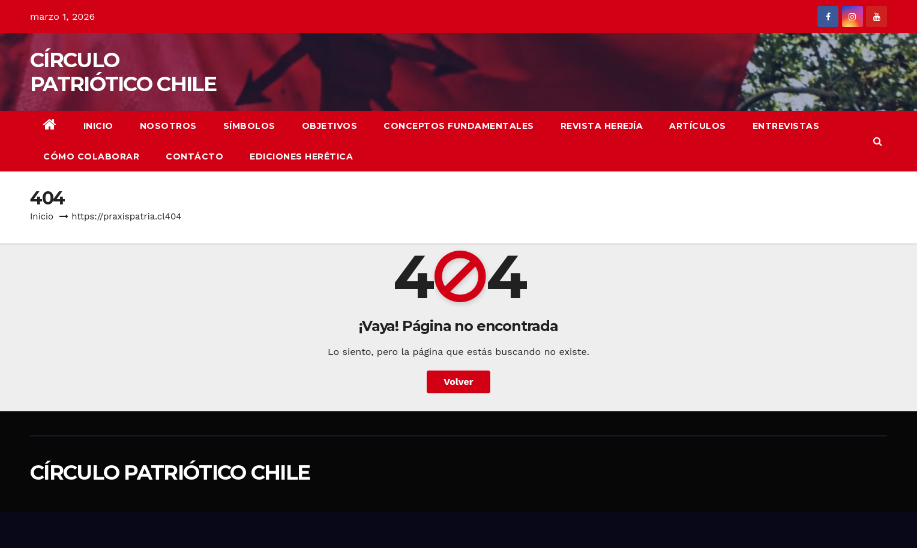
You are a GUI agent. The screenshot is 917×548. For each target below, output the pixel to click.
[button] (877, 141)
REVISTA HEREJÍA (602, 126)
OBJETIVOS (330, 126)
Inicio (98, 126)
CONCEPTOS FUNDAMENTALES (458, 126)
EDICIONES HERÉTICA (301, 156)
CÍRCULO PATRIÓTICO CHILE (123, 72)
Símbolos (249, 126)
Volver (458, 381)
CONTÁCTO (194, 156)
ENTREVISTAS (786, 126)
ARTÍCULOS (697, 126)
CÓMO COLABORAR (91, 156)
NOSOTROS (168, 126)
